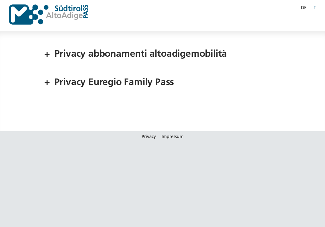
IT (314, 7)
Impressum (172, 136)
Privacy (149, 136)
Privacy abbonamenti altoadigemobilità (135, 54)
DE (304, 7)
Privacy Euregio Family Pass (109, 82)
